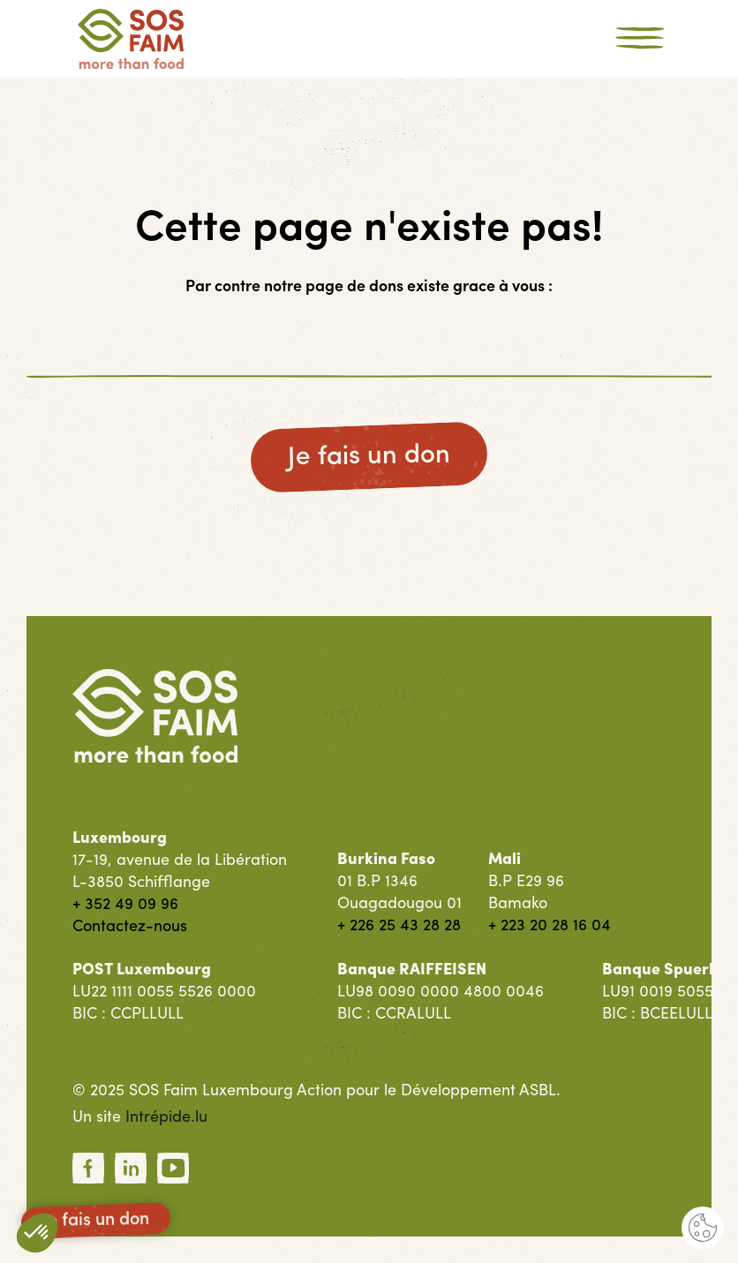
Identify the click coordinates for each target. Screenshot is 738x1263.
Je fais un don (95, 1220)
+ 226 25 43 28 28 (399, 926)
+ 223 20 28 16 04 (549, 926)
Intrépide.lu (166, 1117)
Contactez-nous (129, 927)
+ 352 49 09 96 (125, 905)
